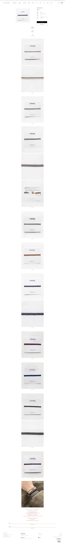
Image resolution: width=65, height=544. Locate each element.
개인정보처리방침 (60, 534)
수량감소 (43, 18)
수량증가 (42, 18)
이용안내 (61, 532)
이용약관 (61, 533)
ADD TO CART (42, 24)
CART (58, 0)
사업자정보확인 (60, 535)
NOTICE (39, 532)
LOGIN (55, 0)
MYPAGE (61, 0)
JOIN (57, 0)
